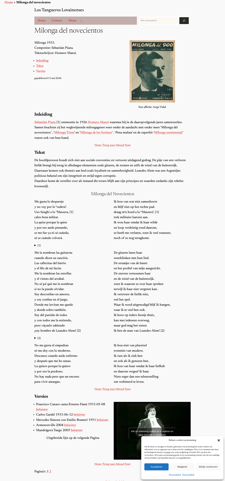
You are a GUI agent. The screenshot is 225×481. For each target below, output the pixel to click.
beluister (42, 409)
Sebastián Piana (45, 122)
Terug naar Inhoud (113, 145)
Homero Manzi (98, 122)
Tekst (39, 66)
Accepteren (156, 466)
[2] (39, 338)
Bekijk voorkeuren (208, 466)
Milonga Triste (64, 132)
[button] (218, 440)
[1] (39, 245)
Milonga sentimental (168, 132)
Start (128, 145)
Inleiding (42, 61)
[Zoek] (184, 20)
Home (9, 2)
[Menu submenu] (81, 21)
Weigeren (182, 466)
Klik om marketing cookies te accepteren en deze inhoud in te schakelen (152, 433)
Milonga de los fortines (96, 132)
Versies (40, 71)
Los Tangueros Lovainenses (59, 10)
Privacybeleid (175, 475)
